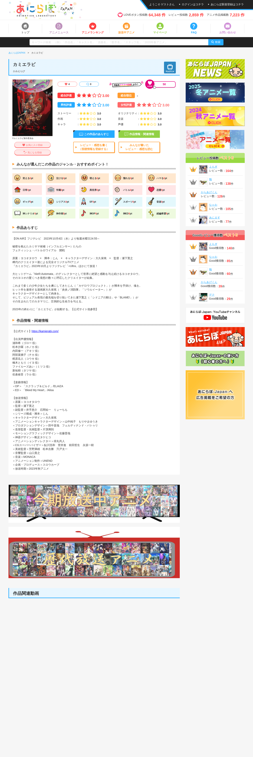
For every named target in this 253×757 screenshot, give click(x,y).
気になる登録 (35, 152)
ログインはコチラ (193, 4)
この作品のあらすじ (96, 134)
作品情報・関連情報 (141, 134)
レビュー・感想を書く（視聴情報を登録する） (94, 147)
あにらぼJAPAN (16, 52)
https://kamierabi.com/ (45, 331)
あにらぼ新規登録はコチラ (227, 4)
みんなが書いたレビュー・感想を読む (139, 147)
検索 (218, 42)
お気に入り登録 (34, 145)
